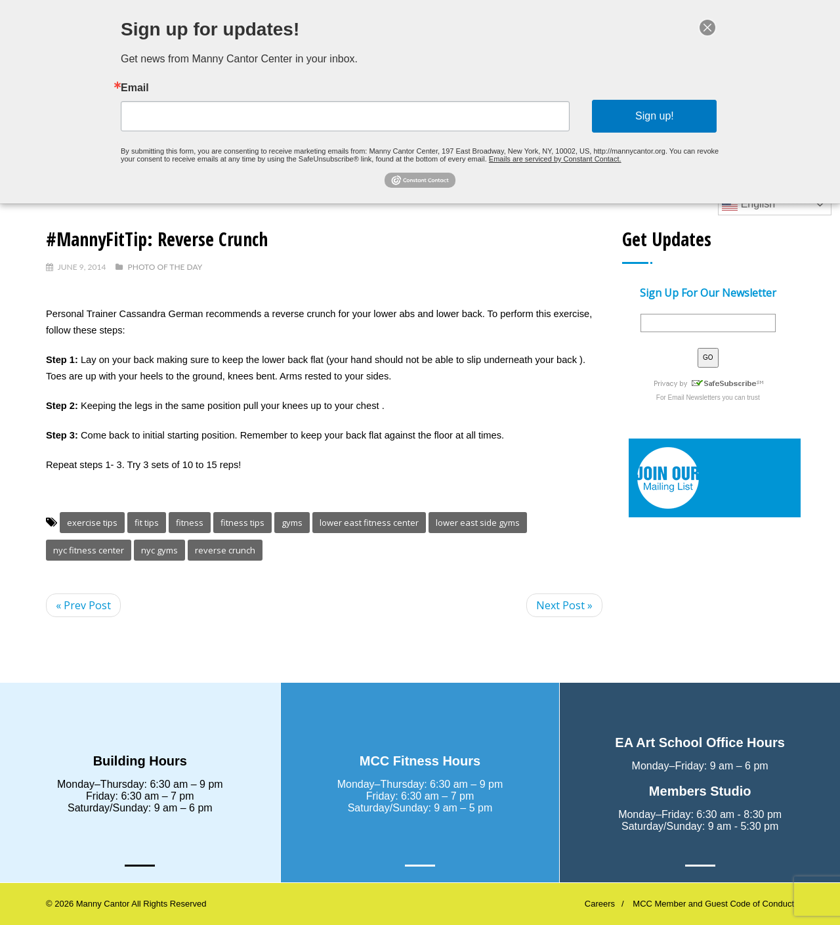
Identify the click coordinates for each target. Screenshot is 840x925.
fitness (189, 522)
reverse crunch (225, 550)
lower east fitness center (369, 522)
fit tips (147, 522)
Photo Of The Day (165, 267)
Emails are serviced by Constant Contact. (555, 159)
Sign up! (654, 115)
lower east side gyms (478, 522)
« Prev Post (83, 605)
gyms (292, 522)
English (748, 205)
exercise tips (92, 522)
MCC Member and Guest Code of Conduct (713, 904)
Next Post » (564, 605)
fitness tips (242, 522)
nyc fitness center (88, 550)
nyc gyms (159, 550)
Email (135, 88)
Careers (600, 904)
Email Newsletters (694, 397)
